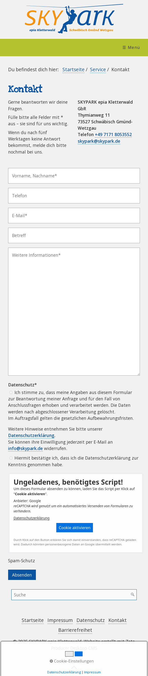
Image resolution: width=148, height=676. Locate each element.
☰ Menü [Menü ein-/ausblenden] (131, 47)
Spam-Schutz (21, 560)
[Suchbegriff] (74, 594)
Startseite (73, 69)
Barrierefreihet (75, 630)
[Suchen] (133, 594)
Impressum (60, 620)
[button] (74, 527)
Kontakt (117, 620)
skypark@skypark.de (99, 141)
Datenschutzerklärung (31, 518)
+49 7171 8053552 (113, 134)
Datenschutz (90, 620)
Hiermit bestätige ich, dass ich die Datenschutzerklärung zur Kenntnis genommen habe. (73, 461)
